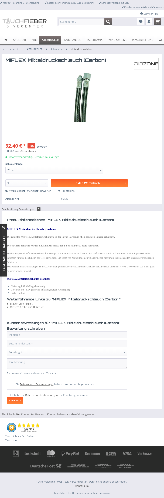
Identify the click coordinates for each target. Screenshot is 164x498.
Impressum (82, 486)
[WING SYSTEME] (117, 40)
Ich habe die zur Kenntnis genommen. (49, 395)
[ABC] (34, 40)
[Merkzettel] (140, 21)
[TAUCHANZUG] (72, 40)
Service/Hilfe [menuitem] (149, 13)
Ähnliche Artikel (11, 414)
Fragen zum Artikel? (20, 303)
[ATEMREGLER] (50, 40)
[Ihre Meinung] (67, 363)
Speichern (15, 400)
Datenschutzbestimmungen (41, 395)
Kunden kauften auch (33, 414)
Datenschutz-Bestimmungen (36, 384)
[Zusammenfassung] (67, 343)
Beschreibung (10, 209)
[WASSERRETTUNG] (142, 40)
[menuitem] (85, 23)
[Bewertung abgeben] (67, 352)
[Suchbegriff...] (85, 21)
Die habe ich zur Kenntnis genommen (54, 384)
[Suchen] (108, 21)
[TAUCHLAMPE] (95, 40)
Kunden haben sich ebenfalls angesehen (71, 414)
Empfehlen (66, 190)
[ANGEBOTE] (19, 40)
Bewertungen (29, 209)
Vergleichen (14, 190)
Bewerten (44, 190)
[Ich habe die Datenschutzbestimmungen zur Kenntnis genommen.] (8, 395)
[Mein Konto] (148, 21)
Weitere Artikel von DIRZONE (25, 307)
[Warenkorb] (157, 21)
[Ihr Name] (67, 334)
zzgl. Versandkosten (26, 151)
